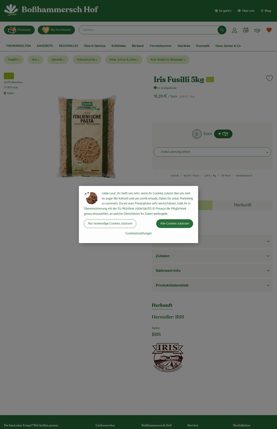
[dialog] (138, 214)
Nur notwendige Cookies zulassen (110, 223)
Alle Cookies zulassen (174, 223)
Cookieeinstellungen (138, 233)
